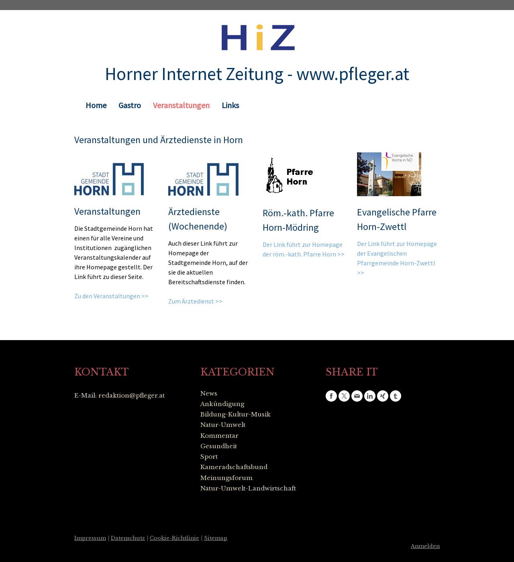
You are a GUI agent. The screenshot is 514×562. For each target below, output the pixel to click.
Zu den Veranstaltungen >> (111, 296)
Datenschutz (128, 538)
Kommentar (219, 435)
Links (230, 105)
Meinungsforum (226, 478)
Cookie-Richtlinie (174, 538)
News (208, 393)
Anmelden (425, 546)
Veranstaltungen (181, 105)
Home (96, 105)
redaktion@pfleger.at (131, 395)
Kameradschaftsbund (233, 467)
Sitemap (215, 538)
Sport (209, 456)
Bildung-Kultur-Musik (235, 414)
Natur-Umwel (221, 425)
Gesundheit (218, 446)
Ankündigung (222, 404)
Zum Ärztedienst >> (195, 301)
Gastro (129, 105)
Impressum (90, 538)
